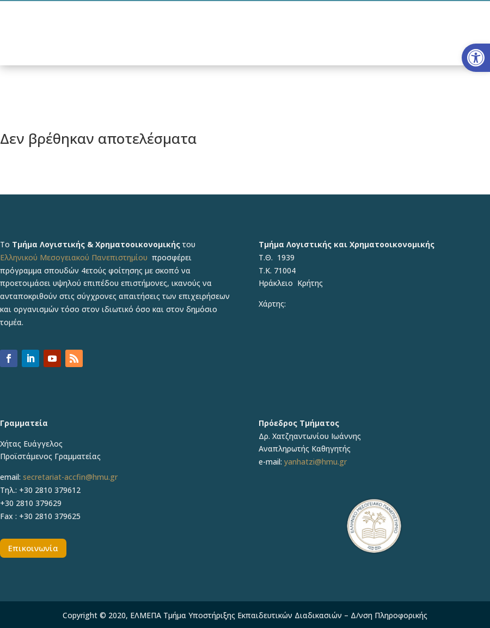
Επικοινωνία (33, 547)
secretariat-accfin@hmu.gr (70, 477)
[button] (476, 58)
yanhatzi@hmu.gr (315, 461)
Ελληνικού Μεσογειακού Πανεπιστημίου (74, 257)
